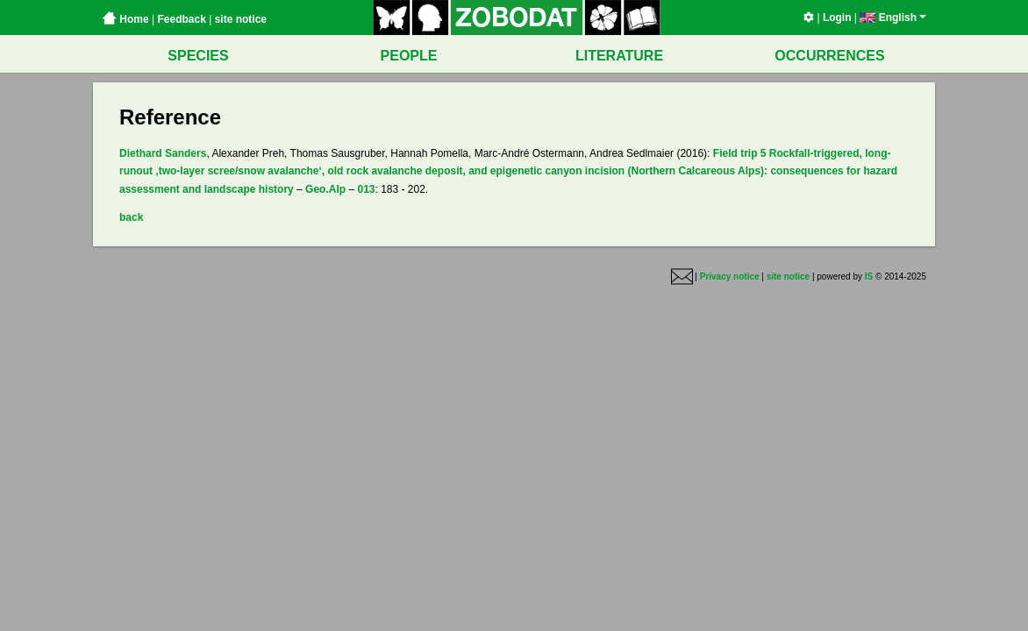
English (893, 17)
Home (125, 19)
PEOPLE (409, 55)
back (131, 217)
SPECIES (198, 55)
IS (869, 276)
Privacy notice (730, 276)
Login (837, 17)
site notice (241, 19)
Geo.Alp (325, 189)
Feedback (181, 19)
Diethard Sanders (162, 153)
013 (366, 189)
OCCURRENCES (829, 55)
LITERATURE (619, 55)
